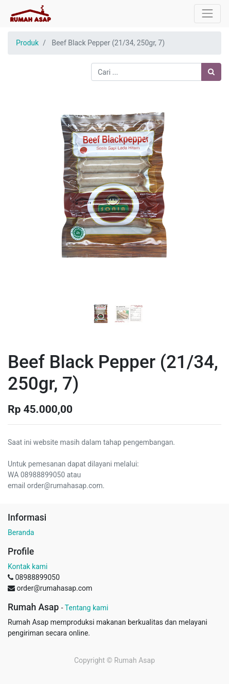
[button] (24, 184)
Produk (27, 43)
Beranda (21, 532)
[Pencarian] (211, 72)
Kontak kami (27, 566)
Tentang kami (87, 608)
